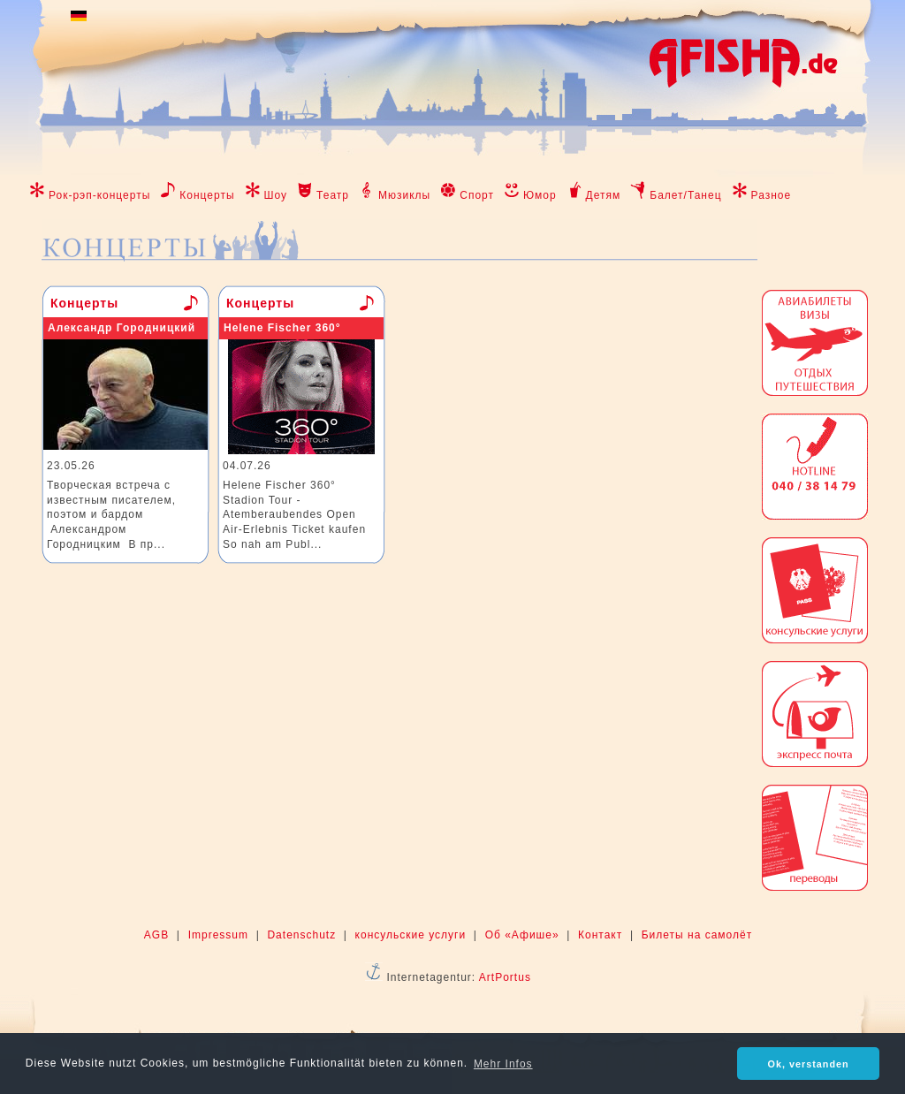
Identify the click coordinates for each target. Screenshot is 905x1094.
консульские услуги (411, 935)
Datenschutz (301, 935)
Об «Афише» (522, 935)
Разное (771, 195)
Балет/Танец (685, 195)
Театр (332, 195)
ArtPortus (505, 977)
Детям (603, 195)
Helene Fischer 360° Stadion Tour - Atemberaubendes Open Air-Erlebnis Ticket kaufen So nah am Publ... (294, 515)
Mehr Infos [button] (503, 1064)
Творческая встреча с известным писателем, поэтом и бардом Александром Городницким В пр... (111, 515)
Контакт (600, 935)
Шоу (276, 195)
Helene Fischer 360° (282, 328)
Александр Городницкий (121, 328)
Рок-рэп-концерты (99, 195)
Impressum (218, 935)
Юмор (540, 195)
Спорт (477, 195)
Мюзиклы (404, 195)
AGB (156, 935)
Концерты (206, 195)
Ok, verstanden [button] (808, 1064)
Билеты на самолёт (697, 935)
